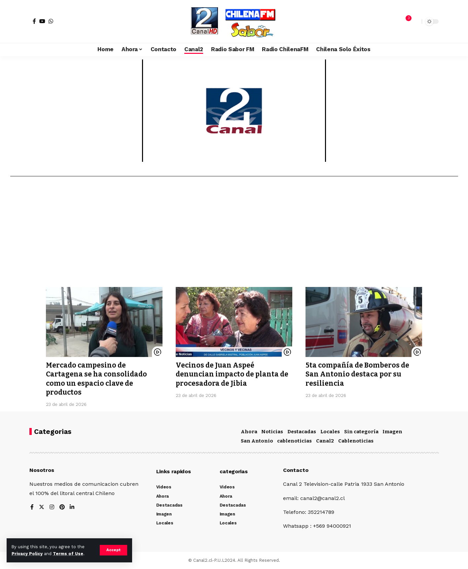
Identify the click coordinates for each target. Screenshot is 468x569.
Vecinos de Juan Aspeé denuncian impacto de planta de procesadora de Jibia (232, 374)
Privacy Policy (27, 553)
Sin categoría (361, 432)
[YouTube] (42, 21)
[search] (415, 21)
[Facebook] (34, 21)
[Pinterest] (62, 507)
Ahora (249, 432)
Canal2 (325, 441)
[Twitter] (41, 507)
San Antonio (257, 441)
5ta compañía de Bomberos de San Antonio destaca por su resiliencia (357, 374)
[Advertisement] (234, 234)
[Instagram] (52, 507)
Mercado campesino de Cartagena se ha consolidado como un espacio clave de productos (96, 379)
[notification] (405, 21)
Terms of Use (68, 553)
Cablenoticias (356, 441)
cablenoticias (294, 441)
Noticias (272, 432)
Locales (330, 432)
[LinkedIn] (72, 507)
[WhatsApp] (51, 21)
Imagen (392, 432)
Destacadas (301, 432)
